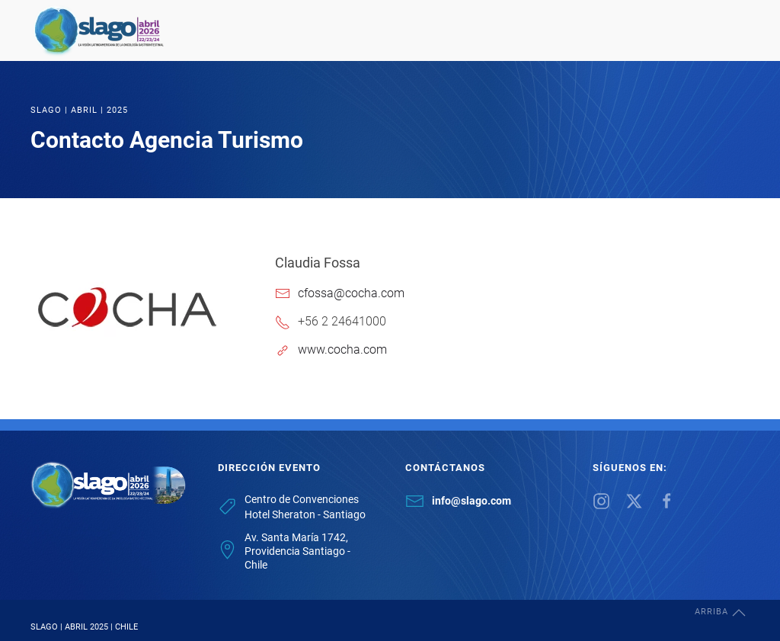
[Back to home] (99, 30)
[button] (739, 612)
